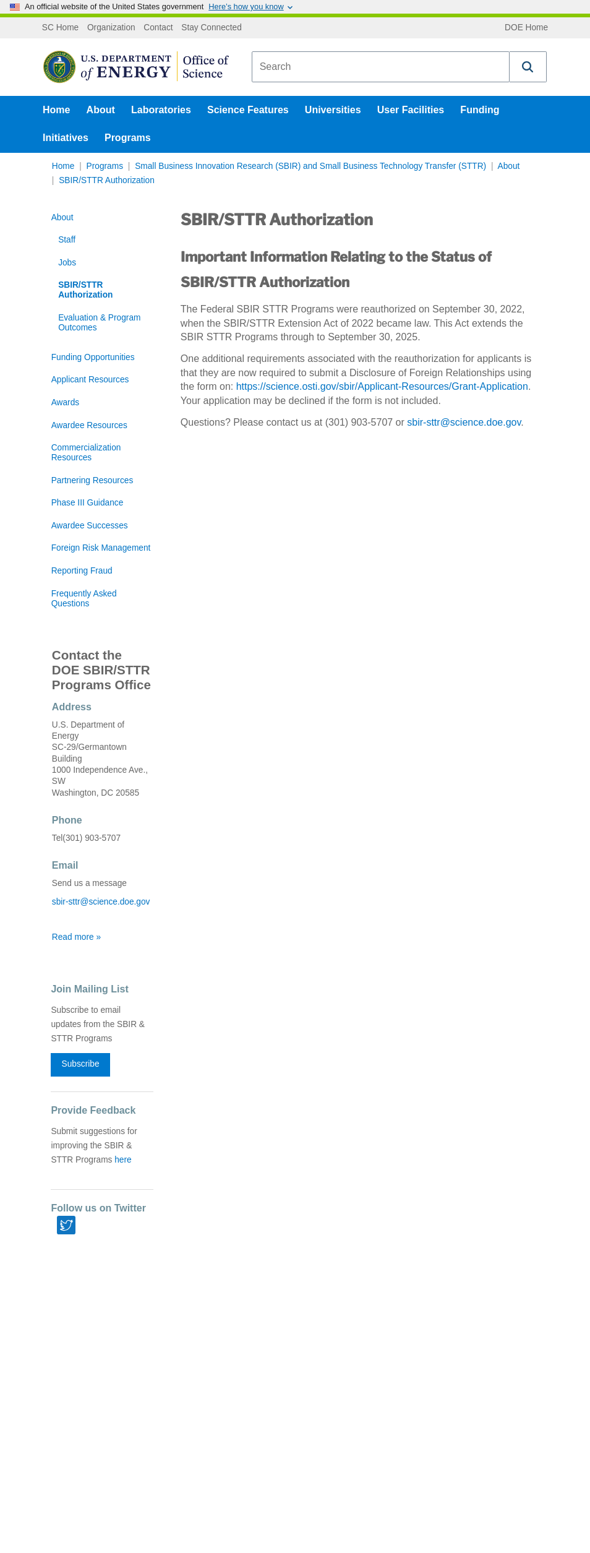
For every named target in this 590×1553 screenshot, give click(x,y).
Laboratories (161, 110)
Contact (158, 28)
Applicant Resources (90, 379)
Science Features (248, 110)
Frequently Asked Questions (84, 598)
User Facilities (411, 110)
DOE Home (526, 28)
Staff (66, 239)
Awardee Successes (89, 525)
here (122, 1159)
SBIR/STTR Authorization (107, 180)
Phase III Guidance (87, 502)
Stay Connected (211, 28)
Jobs (67, 262)
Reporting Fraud (82, 570)
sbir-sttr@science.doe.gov (464, 422)
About (101, 110)
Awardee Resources (89, 425)
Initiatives (65, 137)
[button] (528, 66)
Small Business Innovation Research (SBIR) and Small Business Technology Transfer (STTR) (310, 166)
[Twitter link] (66, 1225)
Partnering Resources (92, 480)
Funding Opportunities (93, 357)
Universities (333, 110)
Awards (65, 402)
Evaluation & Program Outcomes (99, 322)
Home (56, 110)
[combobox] (380, 67)
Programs (128, 137)
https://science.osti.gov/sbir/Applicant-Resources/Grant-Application (382, 386)
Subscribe (81, 1064)
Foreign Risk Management (101, 548)
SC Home (60, 28)
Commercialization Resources (86, 452)
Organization (111, 28)
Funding (479, 110)
